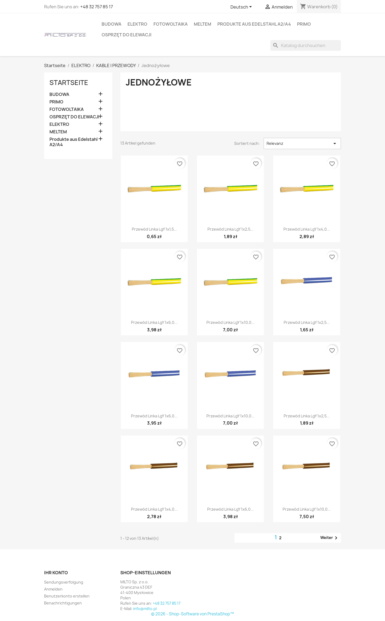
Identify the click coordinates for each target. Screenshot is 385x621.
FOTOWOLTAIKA (170, 24)
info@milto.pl (145, 608)
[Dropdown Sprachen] (242, 7)
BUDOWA (111, 24)
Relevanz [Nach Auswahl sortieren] (302, 143)
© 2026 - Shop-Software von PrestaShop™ (192, 614)
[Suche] (305, 45)
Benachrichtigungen (63, 603)
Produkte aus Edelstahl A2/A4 (254, 24)
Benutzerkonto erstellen (67, 596)
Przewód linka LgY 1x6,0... (154, 322)
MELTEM (202, 24)
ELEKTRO (137, 24)
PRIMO (304, 24)
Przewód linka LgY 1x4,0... (306, 229)
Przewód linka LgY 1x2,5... (230, 229)
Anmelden (53, 589)
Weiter (329, 538)
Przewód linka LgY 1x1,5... (154, 229)
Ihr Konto (56, 573)
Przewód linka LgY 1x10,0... (230, 322)
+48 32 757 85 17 (96, 7)
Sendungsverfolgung (63, 582)
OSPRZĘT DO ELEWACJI (126, 35)
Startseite (68, 82)
